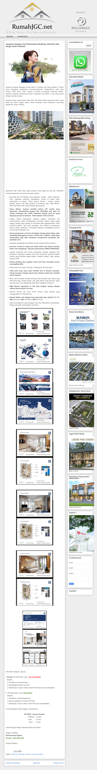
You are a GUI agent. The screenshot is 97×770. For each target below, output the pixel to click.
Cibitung (14, 754)
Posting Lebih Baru (13, 763)
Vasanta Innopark (37, 754)
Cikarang (21, 754)
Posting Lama (58, 763)
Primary (27, 754)
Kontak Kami (22, 36)
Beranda (10, 36)
